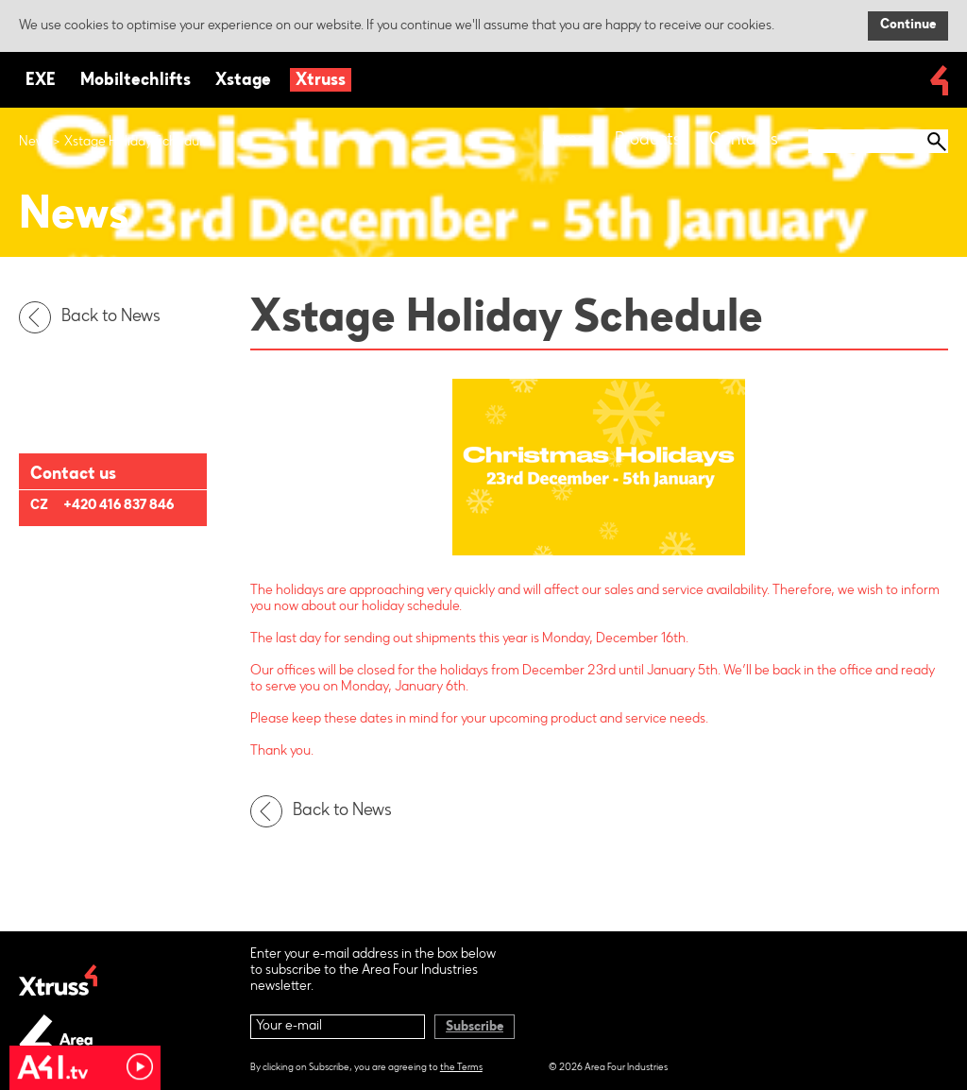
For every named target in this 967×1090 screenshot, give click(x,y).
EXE (40, 81)
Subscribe (474, 1027)
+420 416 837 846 (118, 506)
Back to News (94, 317)
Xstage (243, 81)
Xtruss (321, 81)
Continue (908, 25)
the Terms (461, 1068)
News (35, 142)
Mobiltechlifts (135, 81)
